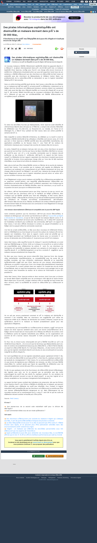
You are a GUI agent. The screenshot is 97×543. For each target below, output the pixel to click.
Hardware (36, 7)
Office (80, 4)
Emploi (52, 1)
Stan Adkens (26, 53)
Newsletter (43, 1)
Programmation (68, 4)
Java (48, 4)
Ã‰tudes (60, 1)
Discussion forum (81, 52)
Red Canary (14, 407)
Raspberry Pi (52, 7)
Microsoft (42, 4)
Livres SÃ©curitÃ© (49, 11)
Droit (67, 1)
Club (73, 1)
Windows (18, 7)
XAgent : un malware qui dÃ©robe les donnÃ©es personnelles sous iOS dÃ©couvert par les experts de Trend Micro (33, 439)
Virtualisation (35, 9)
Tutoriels (17, 1)
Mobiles (86, 4)
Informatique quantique (47, 9)
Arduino (29, 7)
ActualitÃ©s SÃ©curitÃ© (13, 11)
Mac (46, 7)
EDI (61, 4)
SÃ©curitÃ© (75, 7)
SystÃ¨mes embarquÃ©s (86, 7)
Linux (23, 7)
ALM (37, 4)
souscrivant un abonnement (43, 451)
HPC (42, 7)
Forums (9, 1)
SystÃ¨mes (93, 4)
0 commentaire (37, 53)
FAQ (24, 1)
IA (33, 4)
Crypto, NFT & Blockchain (62, 9)
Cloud (29, 4)
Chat (35, 1)
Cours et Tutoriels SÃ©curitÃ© (63, 11)
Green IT (67, 7)
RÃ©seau (60, 7)
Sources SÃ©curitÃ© (78, 11)
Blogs (29, 1)
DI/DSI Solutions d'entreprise (18, 4)
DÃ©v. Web (55, 4)
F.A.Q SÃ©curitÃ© (37, 11)
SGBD (75, 4)
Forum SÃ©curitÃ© (26, 11)
